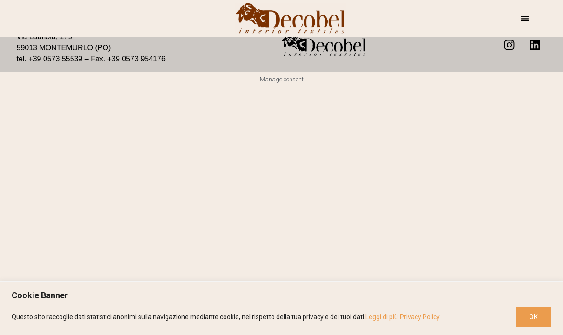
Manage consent (282, 79)
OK (533, 317)
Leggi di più (381, 317)
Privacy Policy (420, 317)
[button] (524, 19)
